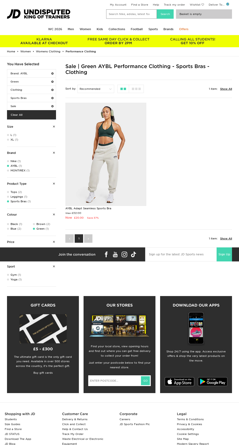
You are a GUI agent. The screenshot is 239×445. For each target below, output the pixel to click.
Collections (117, 29)
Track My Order (73, 434)
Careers (125, 419)
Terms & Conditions (190, 419)
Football (137, 29)
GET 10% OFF (192, 41)
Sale (32, 106)
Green (32, 81)
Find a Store (139, 4)
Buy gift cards (43, 372)
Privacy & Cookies (189, 424)
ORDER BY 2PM (118, 41)
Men (71, 29)
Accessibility (185, 429)
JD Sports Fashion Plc (135, 424)
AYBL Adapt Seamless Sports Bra (88, 208)
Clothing (32, 89)
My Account (118, 4)
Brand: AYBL (32, 73)
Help (156, 4)
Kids (100, 29)
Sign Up (224, 254)
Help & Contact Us (75, 429)
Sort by (70, 88)
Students (11, 419)
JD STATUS (12, 434)
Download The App (18, 439)
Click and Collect (74, 424)
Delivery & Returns (75, 419)
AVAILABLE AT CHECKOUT (44, 41)
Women (85, 29)
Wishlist (195, 4)
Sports (153, 29)
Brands (168, 29)
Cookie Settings (188, 434)
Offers (183, 29)
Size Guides (12, 424)
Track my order (174, 4)
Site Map (183, 439)
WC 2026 (55, 29)
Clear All (16, 114)
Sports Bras (32, 98)
